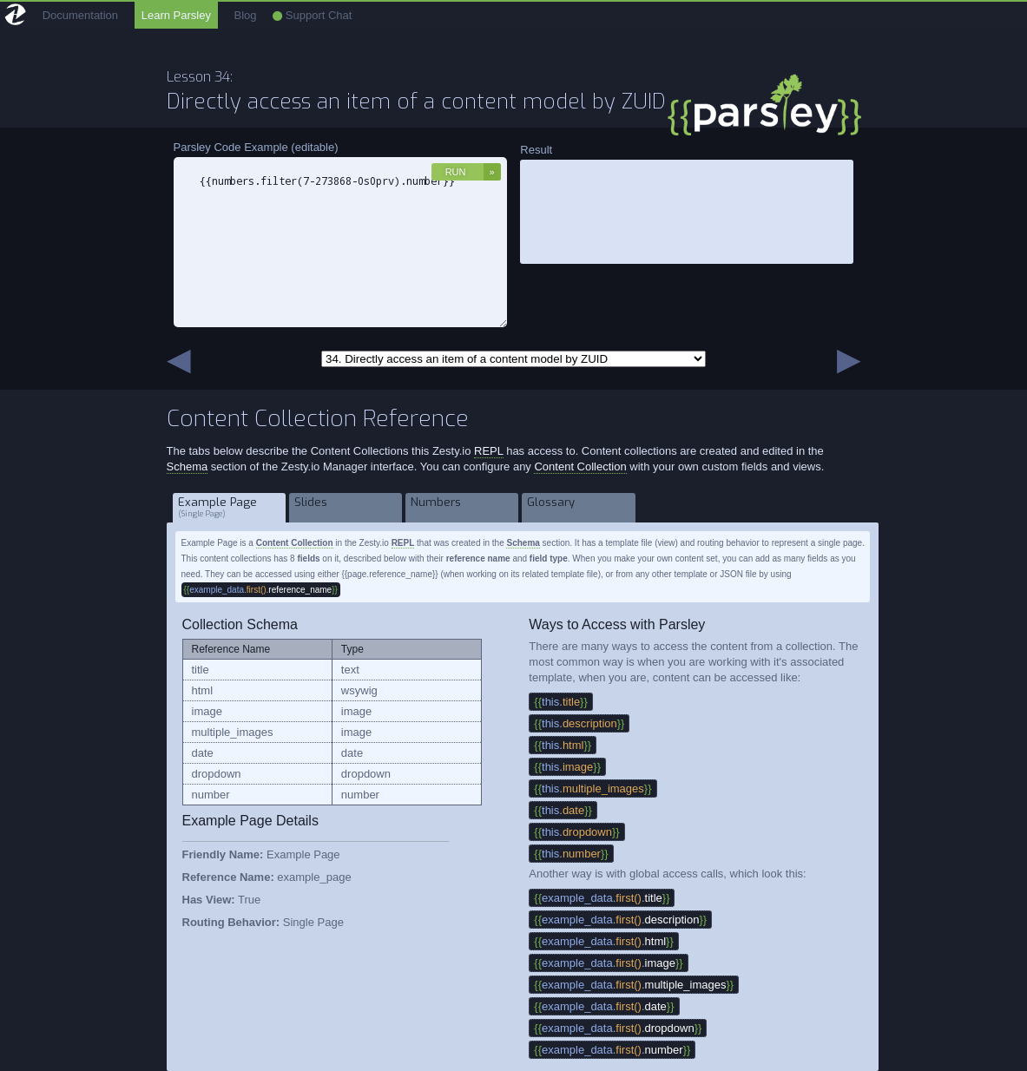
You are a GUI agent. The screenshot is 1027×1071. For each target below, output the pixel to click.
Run (455, 172)
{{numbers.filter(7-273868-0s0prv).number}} (340, 242)
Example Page (229, 507)
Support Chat (312, 15)
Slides (346, 507)
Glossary (578, 507)
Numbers (462, 507)
